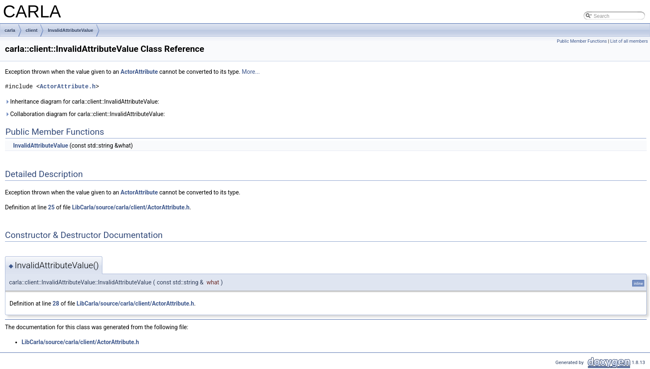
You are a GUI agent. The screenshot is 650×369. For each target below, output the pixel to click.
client (32, 30)
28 (56, 303)
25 (51, 207)
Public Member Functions (582, 41)
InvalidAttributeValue (70, 30)
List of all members (629, 41)
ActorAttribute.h (67, 86)
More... (251, 71)
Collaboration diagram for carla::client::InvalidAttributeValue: (85, 114)
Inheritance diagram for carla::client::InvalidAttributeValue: (82, 101)
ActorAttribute (139, 71)
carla (10, 30)
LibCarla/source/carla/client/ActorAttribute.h (130, 207)
